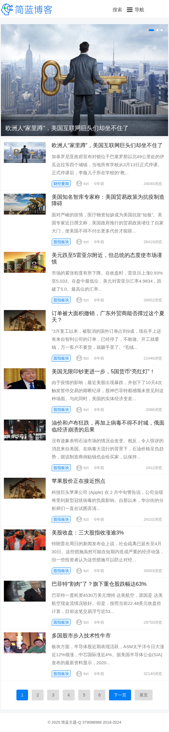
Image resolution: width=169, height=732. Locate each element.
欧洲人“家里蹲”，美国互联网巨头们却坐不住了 (67, 128)
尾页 (143, 695)
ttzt (82, 183)
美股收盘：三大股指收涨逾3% (88, 533)
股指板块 (61, 242)
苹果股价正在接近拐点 (78, 481)
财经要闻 (61, 183)
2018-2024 (112, 722)
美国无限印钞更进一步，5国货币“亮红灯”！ (103, 372)
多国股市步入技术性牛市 (81, 636)
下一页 (120, 695)
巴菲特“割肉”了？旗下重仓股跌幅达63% (99, 584)
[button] (135, 10)
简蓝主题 (69, 722)
